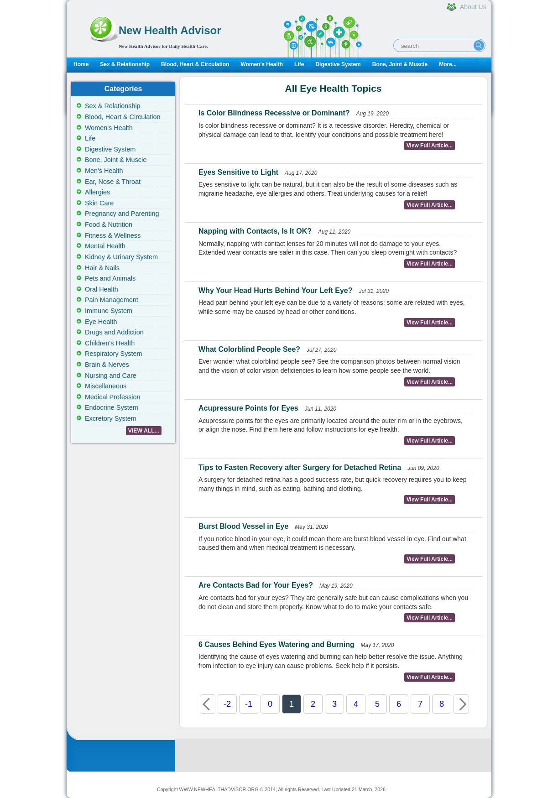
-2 (227, 704)
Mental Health (105, 246)
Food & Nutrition (108, 224)
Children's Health (110, 343)
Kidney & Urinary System (121, 257)
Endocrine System (111, 407)
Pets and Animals (110, 278)
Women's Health (261, 64)
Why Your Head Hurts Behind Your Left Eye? (275, 290)
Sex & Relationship (125, 64)
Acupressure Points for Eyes (248, 408)
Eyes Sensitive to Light (238, 172)
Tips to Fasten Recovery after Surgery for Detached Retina (299, 467)
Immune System (108, 310)
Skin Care (99, 203)
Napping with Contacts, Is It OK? (255, 231)
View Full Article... (430, 145)
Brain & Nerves (107, 364)
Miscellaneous (105, 386)
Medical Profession (113, 397)
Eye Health (101, 321)
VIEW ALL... (143, 431)
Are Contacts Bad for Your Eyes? (255, 585)
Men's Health (104, 170)
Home (81, 64)
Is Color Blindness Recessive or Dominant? (274, 113)
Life (299, 64)
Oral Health (101, 289)
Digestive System (337, 64)
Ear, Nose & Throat (113, 181)
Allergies (97, 192)
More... (448, 64)
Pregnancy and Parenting (122, 213)
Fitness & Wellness (113, 235)
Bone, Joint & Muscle (400, 64)
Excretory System (110, 418)
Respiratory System (113, 353)
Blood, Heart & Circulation (195, 64)
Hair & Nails (102, 267)
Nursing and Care (110, 375)
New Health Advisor (170, 30)
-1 (248, 704)
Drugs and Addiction (114, 332)
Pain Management (111, 299)
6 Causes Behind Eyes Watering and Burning (276, 644)
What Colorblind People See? (249, 349)
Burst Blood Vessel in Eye (243, 526)
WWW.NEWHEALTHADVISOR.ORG (219, 789)
